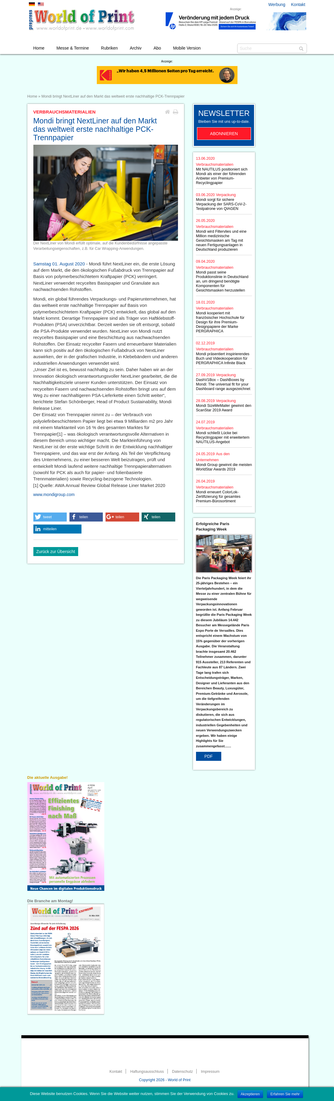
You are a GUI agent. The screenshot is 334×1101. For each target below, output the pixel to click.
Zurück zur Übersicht (55, 551)
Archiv (136, 48)
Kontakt (298, 4)
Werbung (277, 4)
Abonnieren (224, 133)
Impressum (210, 1071)
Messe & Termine (73, 48)
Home (38, 48)
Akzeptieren (250, 1094)
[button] (50, 517)
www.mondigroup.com (54, 494)
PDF (208, 756)
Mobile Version (187, 48)
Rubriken (109, 48)
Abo (157, 48)
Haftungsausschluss (147, 1071)
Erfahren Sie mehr (284, 1094)
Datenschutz (182, 1071)
